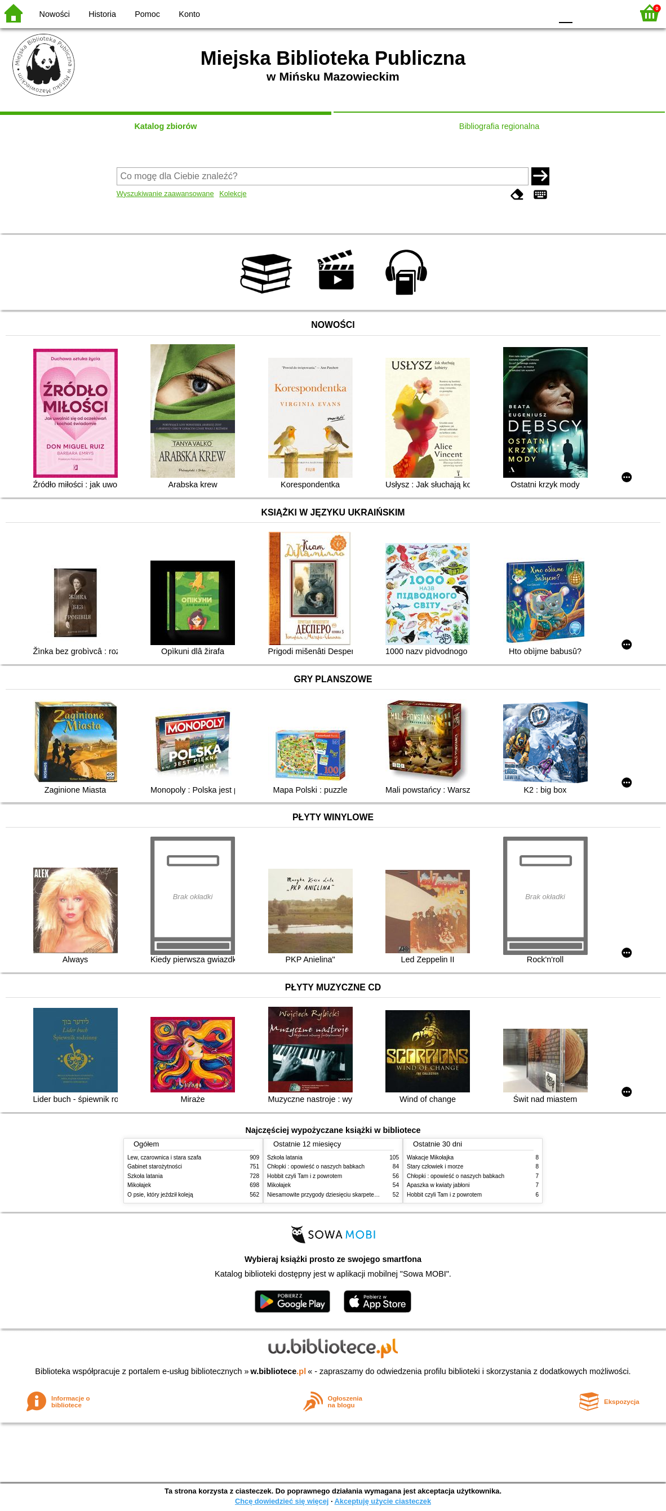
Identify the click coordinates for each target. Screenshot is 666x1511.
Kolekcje (232, 193)
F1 (585, 12)
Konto (189, 14)
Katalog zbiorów (165, 126)
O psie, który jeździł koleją (160, 1195)
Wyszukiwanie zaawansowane (165, 193)
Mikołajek (139, 1185)
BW (494, 12)
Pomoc (147, 14)
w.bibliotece (279, 1371)
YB (516, 12)
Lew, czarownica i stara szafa (164, 1157)
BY (539, 12)
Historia (102, 14)
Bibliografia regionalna (499, 126)
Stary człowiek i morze (435, 1166)
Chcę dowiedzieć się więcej (281, 1501)
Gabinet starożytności (154, 1166)
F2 (611, 12)
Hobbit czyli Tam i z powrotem (304, 1176)
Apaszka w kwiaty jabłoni (438, 1185)
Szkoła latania (145, 1176)
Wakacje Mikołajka (430, 1157)
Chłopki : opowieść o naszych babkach (316, 1166)
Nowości (54, 14)
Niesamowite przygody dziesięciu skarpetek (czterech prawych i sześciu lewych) (368, 1195)
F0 (565, 12)
